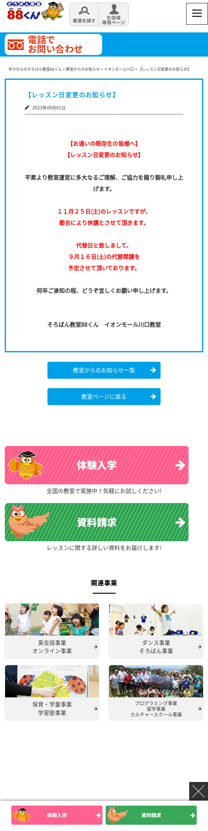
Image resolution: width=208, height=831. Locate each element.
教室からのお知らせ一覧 (104, 370)
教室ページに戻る (104, 396)
